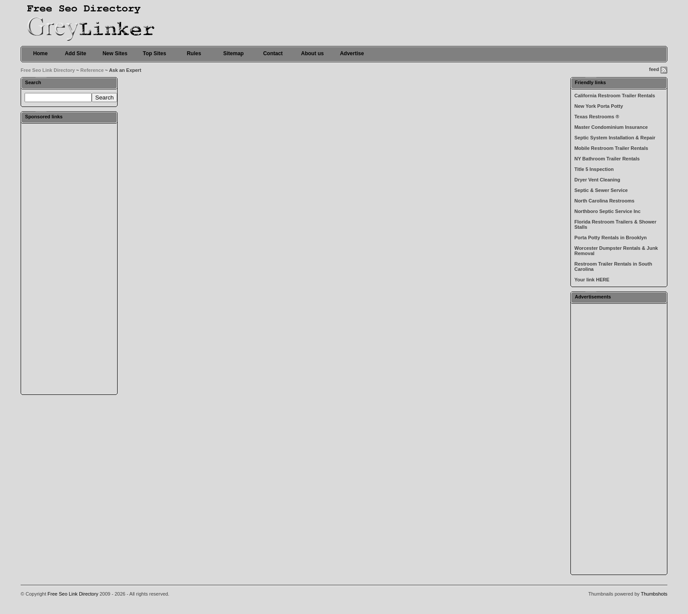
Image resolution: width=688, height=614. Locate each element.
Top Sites (154, 53)
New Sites (115, 53)
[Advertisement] (69, 258)
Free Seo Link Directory (48, 70)
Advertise (352, 53)
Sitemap (233, 53)
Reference (92, 70)
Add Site (75, 53)
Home (40, 53)
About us (312, 53)
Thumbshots (654, 593)
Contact (273, 53)
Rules (194, 53)
